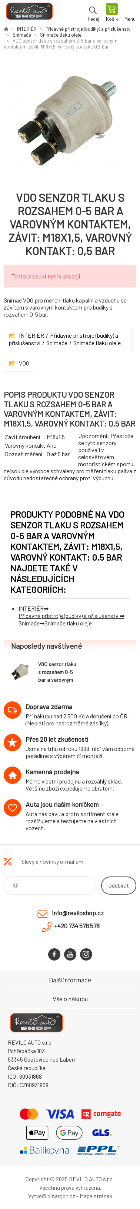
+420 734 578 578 (77, 925)
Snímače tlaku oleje (60, 35)
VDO (24, 363)
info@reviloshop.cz (78, 912)
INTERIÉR (27, 29)
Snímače (22, 35)
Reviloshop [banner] (29, 13)
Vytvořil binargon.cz (51, 1196)
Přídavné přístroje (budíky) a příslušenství (88, 29)
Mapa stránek (96, 1196)
